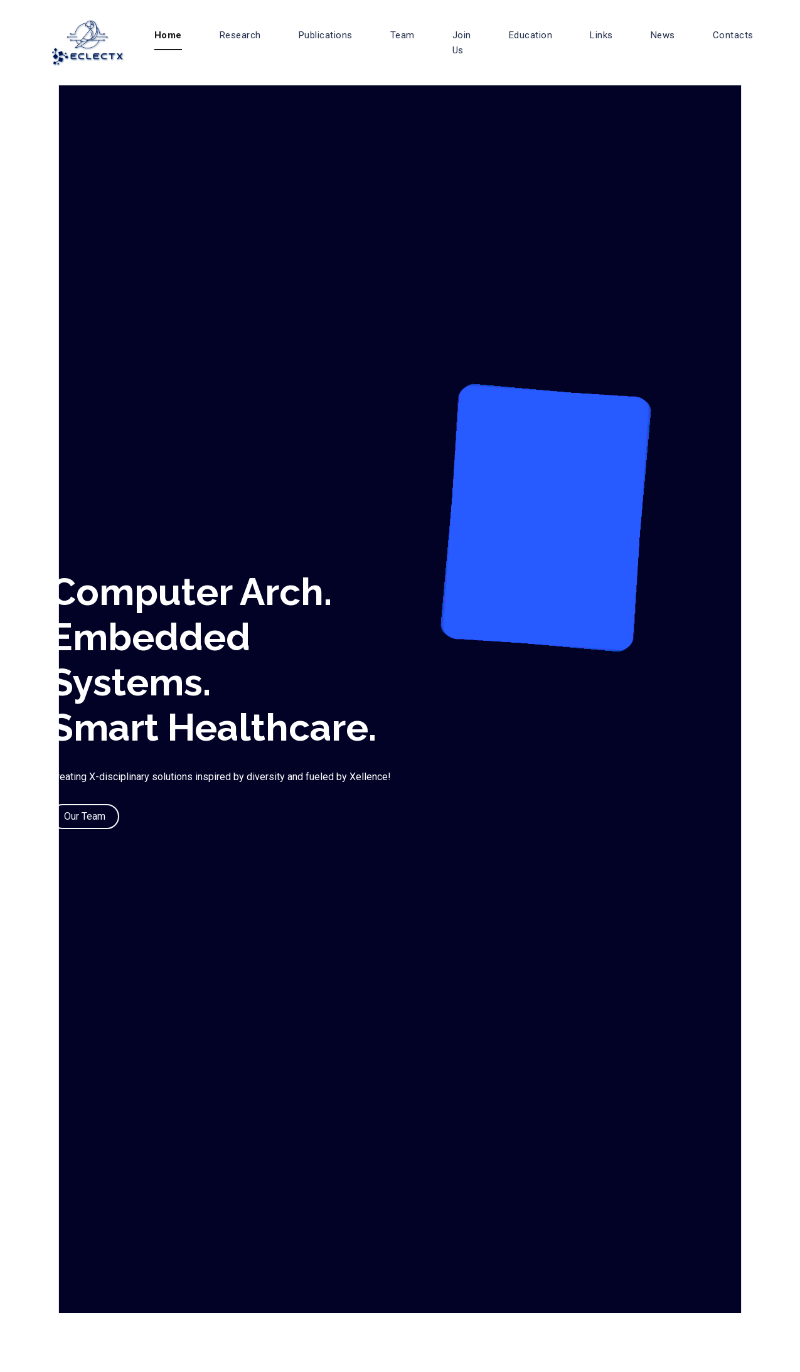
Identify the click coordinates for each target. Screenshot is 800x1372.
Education (531, 35)
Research (240, 35)
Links (601, 35)
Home (168, 35)
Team (402, 35)
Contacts (733, 35)
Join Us (461, 42)
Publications (326, 35)
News (663, 35)
